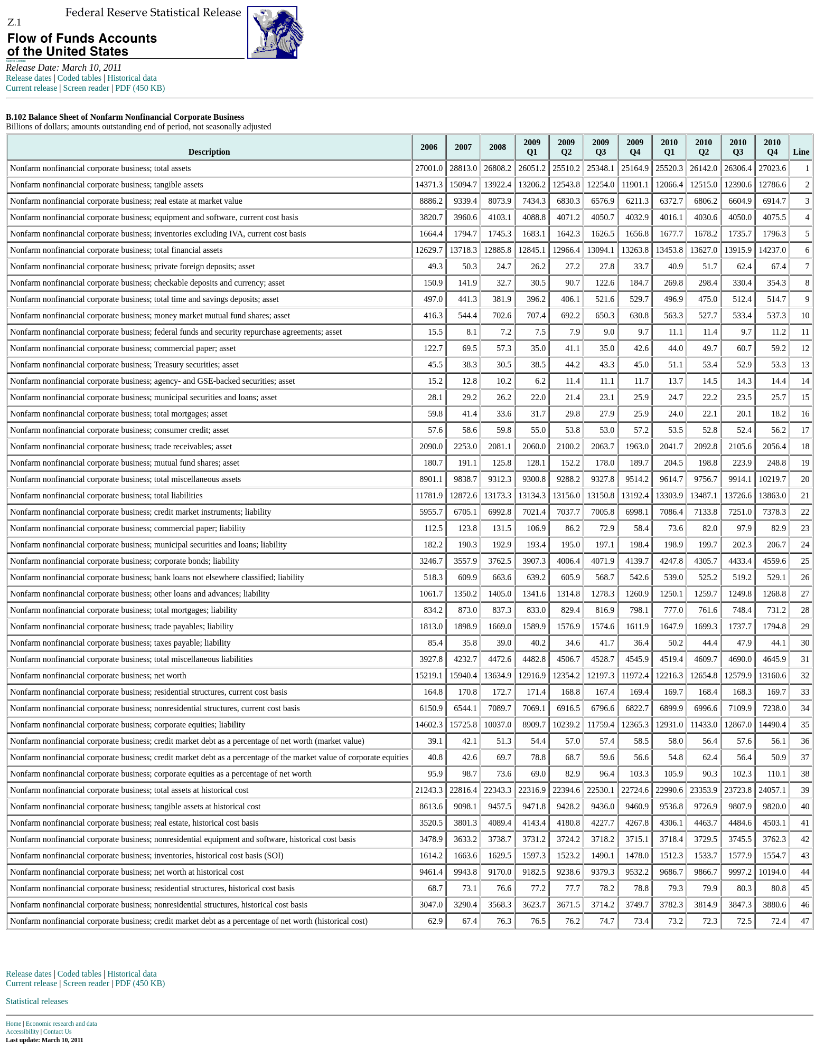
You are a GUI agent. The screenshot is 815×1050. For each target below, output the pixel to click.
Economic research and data (61, 1023)
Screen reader (86, 87)
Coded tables (79, 77)
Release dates (29, 77)
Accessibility (22, 1031)
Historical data (132, 77)
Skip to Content (16, 60)
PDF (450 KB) (140, 87)
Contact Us (57, 1031)
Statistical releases (37, 1001)
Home (13, 1023)
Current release (31, 87)
